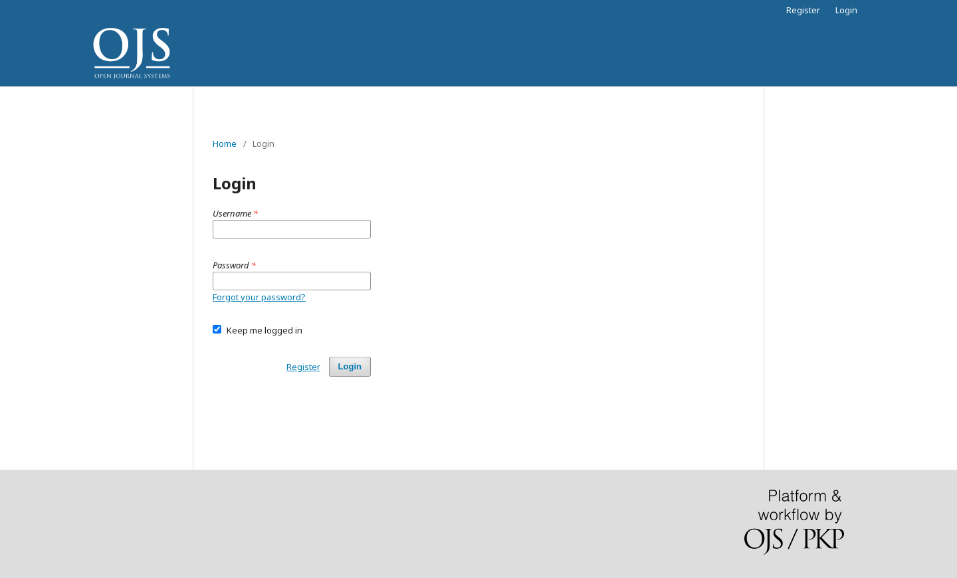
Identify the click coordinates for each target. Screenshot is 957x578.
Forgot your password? (259, 297)
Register (803, 10)
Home (225, 143)
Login (846, 10)
